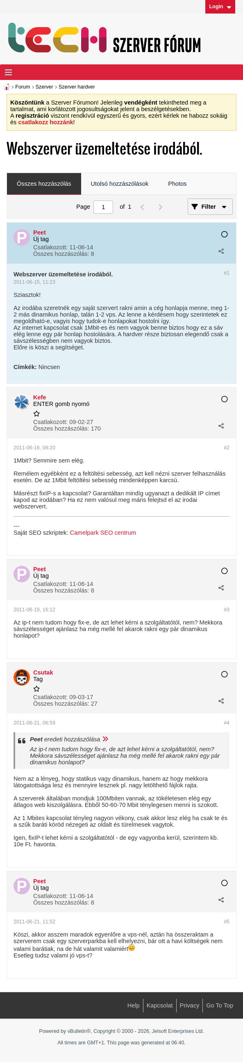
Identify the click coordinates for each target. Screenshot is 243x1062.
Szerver (44, 87)
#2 (226, 448)
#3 (226, 610)
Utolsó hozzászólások (120, 183)
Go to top (219, 1005)
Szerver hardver (77, 87)
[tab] (44, 184)
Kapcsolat (160, 1005)
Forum (22, 87)
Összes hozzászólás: (61, 254)
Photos (177, 183)
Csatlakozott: (50, 247)
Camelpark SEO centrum (103, 532)
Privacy (190, 1005)
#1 (226, 273)
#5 (226, 922)
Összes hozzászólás (44, 183)
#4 (226, 723)
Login (220, 6)
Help (133, 1005)
